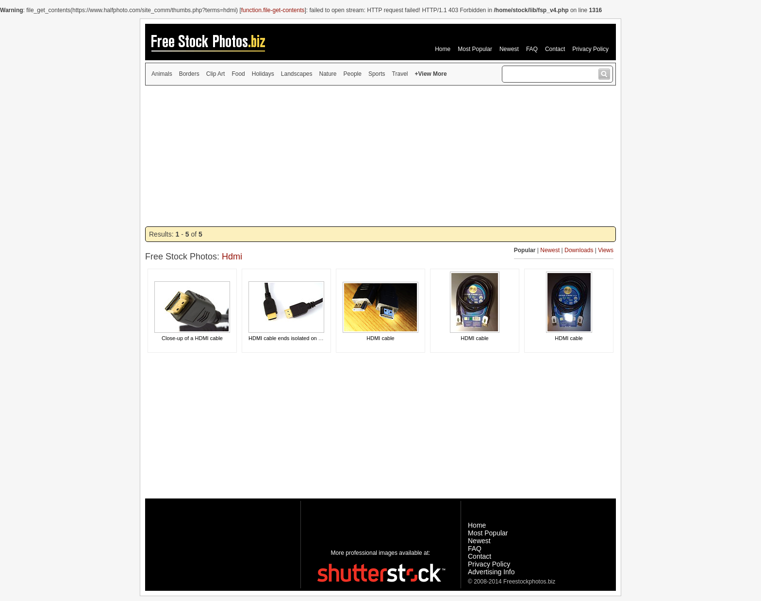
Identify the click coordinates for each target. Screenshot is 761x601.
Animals (161, 73)
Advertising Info (491, 572)
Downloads (578, 250)
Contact (555, 49)
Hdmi (232, 256)
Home (442, 49)
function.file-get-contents (273, 10)
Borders (189, 73)
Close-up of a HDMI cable (192, 338)
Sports (376, 73)
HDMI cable (380, 338)
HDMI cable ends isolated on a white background (306, 338)
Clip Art (215, 73)
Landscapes (297, 73)
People (353, 73)
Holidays (263, 73)
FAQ (532, 49)
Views (605, 250)
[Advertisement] (380, 156)
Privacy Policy (590, 49)
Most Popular (475, 49)
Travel (400, 73)
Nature (328, 73)
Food (238, 73)
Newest (509, 49)
